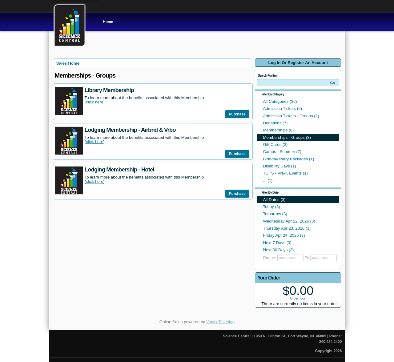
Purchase (237, 114)
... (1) (267, 180)
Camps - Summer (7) (282, 151)
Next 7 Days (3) (277, 242)
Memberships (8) (278, 130)
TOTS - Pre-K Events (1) (285, 173)
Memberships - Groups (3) (287, 137)
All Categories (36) (280, 101)
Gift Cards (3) (275, 144)
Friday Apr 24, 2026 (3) (284, 235)
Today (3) (271, 206)
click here (94, 102)
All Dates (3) (274, 199)
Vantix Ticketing (220, 322)
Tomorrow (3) (275, 213)
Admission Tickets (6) (282, 108)
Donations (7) (275, 123)
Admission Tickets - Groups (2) (291, 116)
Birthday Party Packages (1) (288, 159)
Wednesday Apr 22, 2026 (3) (289, 221)
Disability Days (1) (279, 166)
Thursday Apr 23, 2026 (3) (287, 228)
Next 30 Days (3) (278, 249)
